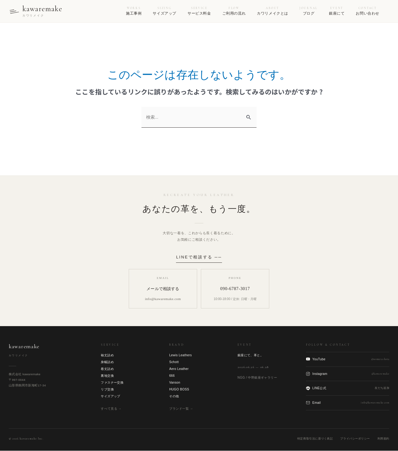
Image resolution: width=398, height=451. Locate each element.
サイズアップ (110, 396)
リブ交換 (107, 389)
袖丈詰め (107, 355)
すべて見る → (111, 408)
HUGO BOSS (179, 389)
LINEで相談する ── (199, 257)
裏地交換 (107, 375)
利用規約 (383, 438)
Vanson (174, 382)
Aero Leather (179, 369)
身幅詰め (107, 362)
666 (172, 375)
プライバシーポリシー (355, 438)
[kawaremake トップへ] (36, 11)
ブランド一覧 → (181, 408)
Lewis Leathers (180, 355)
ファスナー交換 (112, 382)
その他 (174, 396)
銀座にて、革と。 (250, 355)
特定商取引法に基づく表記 (315, 438)
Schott (174, 362)
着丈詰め (107, 369)
